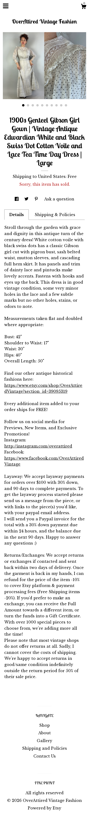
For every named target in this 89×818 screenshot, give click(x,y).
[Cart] (83, 7)
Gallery (44, 740)
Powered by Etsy (44, 808)
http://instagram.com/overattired (38, 446)
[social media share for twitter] (27, 199)
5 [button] (42, 105)
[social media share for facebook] (17, 199)
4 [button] (37, 105)
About (44, 732)
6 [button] (47, 105)
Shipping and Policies (44, 748)
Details (16, 214)
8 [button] (56, 105)
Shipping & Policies (55, 214)
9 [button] (61, 105)
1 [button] (23, 105)
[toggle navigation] (6, 6)
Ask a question (59, 199)
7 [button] (52, 105)
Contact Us (44, 756)
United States (52, 176)
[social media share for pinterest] (36, 199)
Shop (44, 725)
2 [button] (28, 105)
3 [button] (33, 105)
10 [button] (66, 105)
